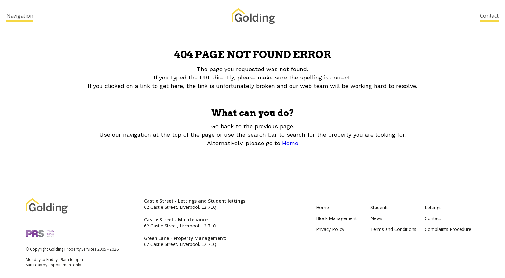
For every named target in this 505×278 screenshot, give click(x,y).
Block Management (336, 218)
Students (379, 207)
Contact (489, 15)
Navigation (19, 15)
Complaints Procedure (448, 229)
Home (290, 143)
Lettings (433, 207)
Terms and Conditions (393, 229)
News (376, 218)
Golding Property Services (253, 16)
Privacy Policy (330, 229)
